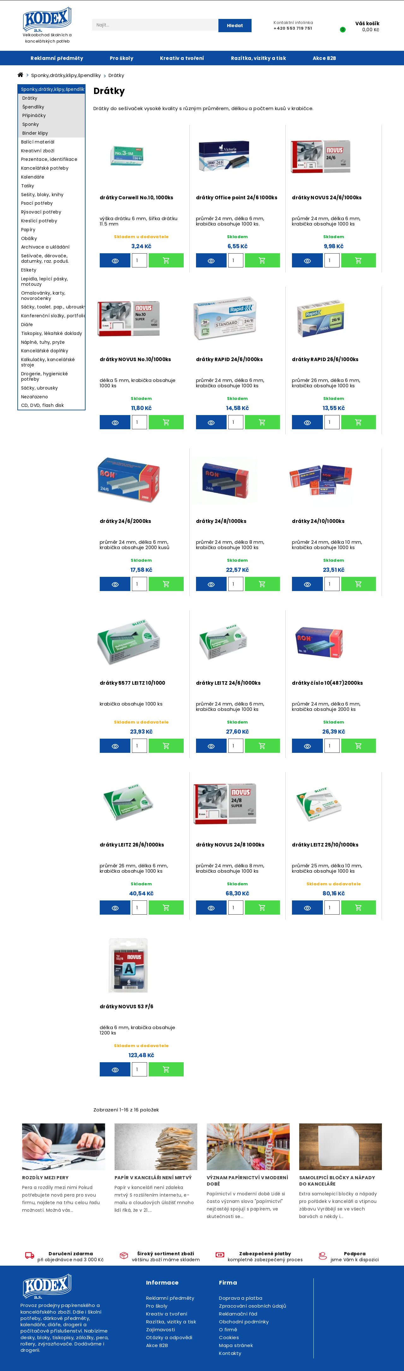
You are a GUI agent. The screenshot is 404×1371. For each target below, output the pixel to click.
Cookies (229, 1337)
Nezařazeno (34, 397)
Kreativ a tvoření (182, 58)
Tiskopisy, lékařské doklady (51, 333)
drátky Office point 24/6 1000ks (236, 197)
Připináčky (34, 115)
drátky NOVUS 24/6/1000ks (327, 197)
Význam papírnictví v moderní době (247, 1181)
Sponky (30, 124)
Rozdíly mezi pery (45, 1178)
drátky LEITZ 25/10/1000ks (325, 844)
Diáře (27, 324)
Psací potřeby (37, 203)
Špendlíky (33, 107)
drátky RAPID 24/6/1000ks (229, 359)
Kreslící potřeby (39, 221)
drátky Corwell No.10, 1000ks (136, 197)
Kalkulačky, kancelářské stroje (48, 362)
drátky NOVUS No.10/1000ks (135, 359)
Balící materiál (38, 142)
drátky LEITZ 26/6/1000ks (132, 844)
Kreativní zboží (38, 151)
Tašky (27, 186)
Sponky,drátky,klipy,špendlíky (54, 89)
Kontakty (230, 1353)
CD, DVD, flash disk (42, 405)
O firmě (228, 1329)
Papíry (28, 229)
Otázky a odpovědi (169, 1337)
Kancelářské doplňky (44, 351)
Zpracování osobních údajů (252, 1306)
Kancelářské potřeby (45, 168)
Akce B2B (324, 58)
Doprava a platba (240, 1298)
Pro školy (122, 58)
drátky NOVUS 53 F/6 (127, 1006)
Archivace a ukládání (45, 247)
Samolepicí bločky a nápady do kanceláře (337, 1181)
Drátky (29, 98)
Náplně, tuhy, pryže (43, 342)
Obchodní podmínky (244, 1321)
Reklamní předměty (57, 58)
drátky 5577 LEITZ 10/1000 (132, 683)
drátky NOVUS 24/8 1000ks (230, 844)
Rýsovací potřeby (41, 212)
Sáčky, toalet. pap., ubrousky (54, 307)
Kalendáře (33, 177)
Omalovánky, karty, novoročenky (43, 296)
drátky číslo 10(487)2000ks (327, 683)
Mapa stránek (236, 1345)
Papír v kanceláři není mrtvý (153, 1178)
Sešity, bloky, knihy (42, 194)
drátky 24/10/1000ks (318, 521)
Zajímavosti (160, 1329)
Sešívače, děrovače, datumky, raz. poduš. (45, 258)
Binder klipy (35, 133)
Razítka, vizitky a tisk (258, 58)
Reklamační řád (238, 1313)
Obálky (29, 238)
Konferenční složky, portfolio (54, 316)
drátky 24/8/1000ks (221, 521)
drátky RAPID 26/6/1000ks (325, 359)
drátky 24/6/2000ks (125, 521)
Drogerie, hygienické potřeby (44, 376)
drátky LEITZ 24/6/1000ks (228, 683)
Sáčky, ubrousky (39, 388)
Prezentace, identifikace (49, 159)
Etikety (29, 270)
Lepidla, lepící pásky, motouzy (44, 281)
